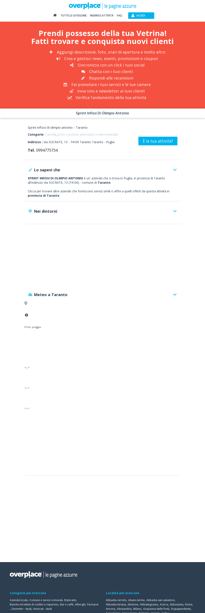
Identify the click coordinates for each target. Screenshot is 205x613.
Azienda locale (19, 600)
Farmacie (92, 604)
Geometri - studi (21, 609)
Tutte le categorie (74, 15)
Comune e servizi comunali (46, 600)
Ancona (110, 609)
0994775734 (47, 150)
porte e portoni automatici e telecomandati (87, 134)
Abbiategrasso (149, 604)
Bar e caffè (66, 604)
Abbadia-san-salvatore (160, 600)
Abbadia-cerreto (116, 600)
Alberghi (80, 604)
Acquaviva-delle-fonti (156, 609)
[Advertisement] (103, 258)
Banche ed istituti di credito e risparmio (34, 604)
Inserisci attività (101, 15)
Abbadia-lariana (116, 604)
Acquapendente (181, 609)
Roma (188, 604)
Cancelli (50, 134)
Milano (137, 609)
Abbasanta (176, 604)
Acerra (164, 604)
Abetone (133, 604)
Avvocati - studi (42, 609)
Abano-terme (136, 600)
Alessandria (124, 609)
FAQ (119, 15)
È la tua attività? (158, 141)
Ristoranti (70, 600)
